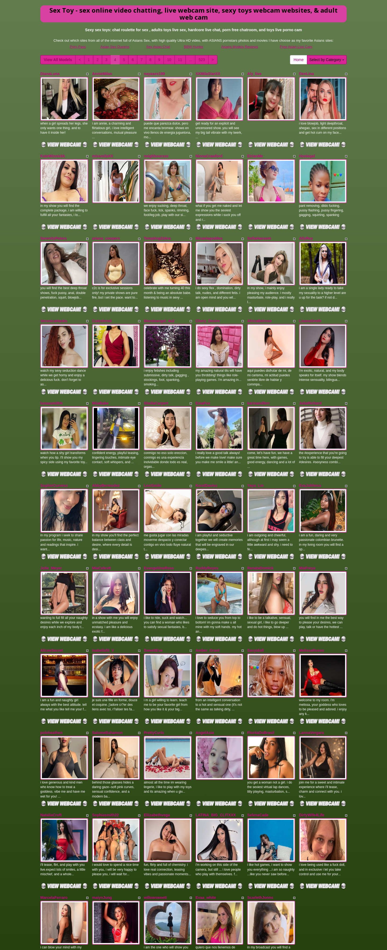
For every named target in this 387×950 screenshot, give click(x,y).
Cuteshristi (102, 295)
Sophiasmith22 (105, 738)
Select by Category (326, 60)
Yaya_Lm (255, 443)
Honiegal (307, 147)
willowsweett (155, 812)
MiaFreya (307, 516)
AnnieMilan (102, 74)
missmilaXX (102, 147)
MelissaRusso (311, 590)
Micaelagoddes (209, 221)
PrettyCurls (154, 664)
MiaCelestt (101, 516)
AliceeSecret (51, 590)
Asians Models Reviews (239, 47)
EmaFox (203, 369)
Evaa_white (206, 812)
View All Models (58, 60)
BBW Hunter (193, 47)
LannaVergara (311, 664)
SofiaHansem (259, 221)
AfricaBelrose (259, 295)
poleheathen (51, 664)
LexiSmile (152, 443)
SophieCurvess (54, 443)
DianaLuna (50, 74)
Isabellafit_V (103, 590)
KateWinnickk (52, 147)
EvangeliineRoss (159, 516)
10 (169, 60)
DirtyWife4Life (311, 738)
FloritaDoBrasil (260, 664)
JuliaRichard (310, 369)
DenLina (306, 74)
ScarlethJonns (260, 812)
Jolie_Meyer (51, 516)
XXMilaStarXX (208, 74)
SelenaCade (257, 738)
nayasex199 (154, 74)
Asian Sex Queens (114, 47)
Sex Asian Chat (158, 47)
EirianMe (255, 147)
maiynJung (102, 812)
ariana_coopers (106, 221)
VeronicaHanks (53, 295)
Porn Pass (78, 47)
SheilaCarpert (156, 369)
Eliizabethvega (157, 738)
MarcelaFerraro (53, 812)
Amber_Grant (208, 590)
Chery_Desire (208, 295)
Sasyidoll (255, 590)
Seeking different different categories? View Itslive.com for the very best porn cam (193, 913)
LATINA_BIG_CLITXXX (216, 738)
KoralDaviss (206, 443)
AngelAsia (205, 664)
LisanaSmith (310, 295)
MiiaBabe (100, 369)
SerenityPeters (53, 221)
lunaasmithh (51, 369)
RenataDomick (260, 516)
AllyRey (306, 221)
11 (180, 60)
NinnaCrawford (209, 147)
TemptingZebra (157, 221)
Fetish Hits (186, 942)
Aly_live (254, 74)
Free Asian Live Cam (296, 47)
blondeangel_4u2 (159, 295)
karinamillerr (258, 369)
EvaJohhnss (310, 443)
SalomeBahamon (107, 664)
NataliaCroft (51, 738)
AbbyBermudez (106, 443)
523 (202, 60)
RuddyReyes (207, 516)
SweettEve (153, 590)
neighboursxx (156, 147)
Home (298, 60)
